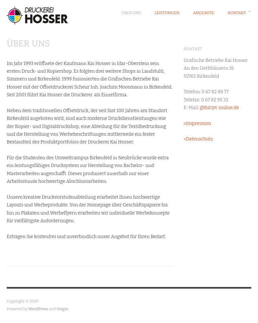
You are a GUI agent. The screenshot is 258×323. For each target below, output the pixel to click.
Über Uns (131, 12)
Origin (62, 308)
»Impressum (197, 123)
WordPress (38, 308)
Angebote (203, 12)
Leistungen (167, 12)
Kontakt (237, 12)
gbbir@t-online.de (219, 107)
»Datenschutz (198, 139)
